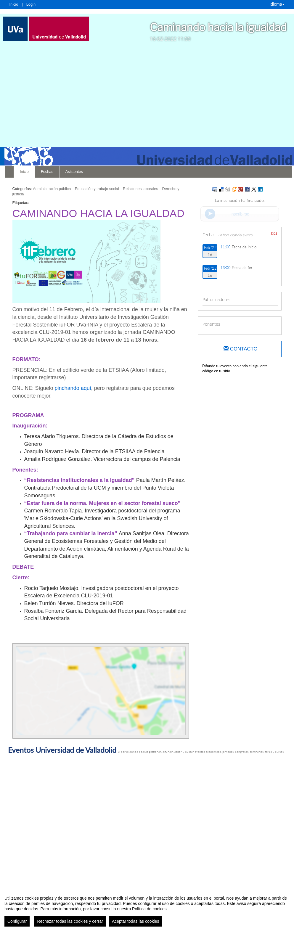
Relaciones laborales (140, 188)
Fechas (47, 171)
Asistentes (74, 171)
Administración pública (52, 188)
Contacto (240, 349)
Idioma (276, 4)
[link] (46, 29)
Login (31, 4)
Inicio (13, 4)
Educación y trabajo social (97, 188)
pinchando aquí (73, 388)
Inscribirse (239, 214)
